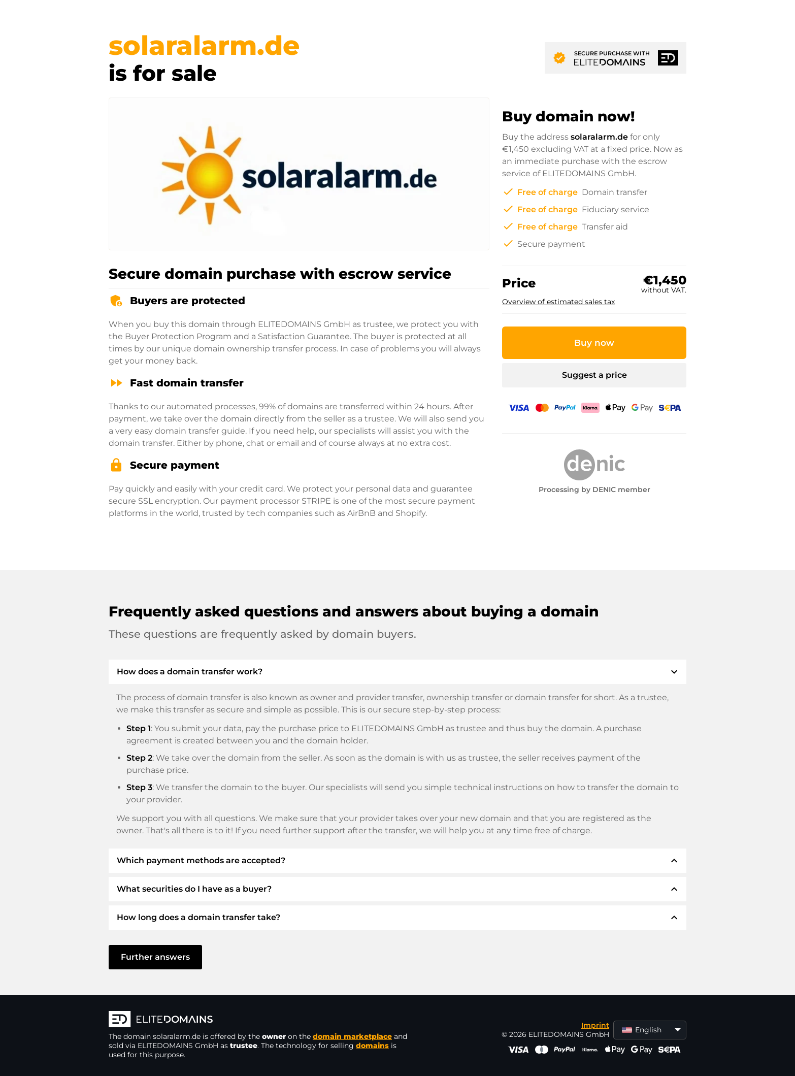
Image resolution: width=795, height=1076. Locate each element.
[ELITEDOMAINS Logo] (261, 1020)
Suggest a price (594, 375)
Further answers (155, 957)
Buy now (594, 343)
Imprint (595, 1025)
